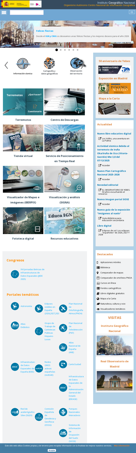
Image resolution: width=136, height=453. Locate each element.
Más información (121, 446)
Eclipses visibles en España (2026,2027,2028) (52, 308)
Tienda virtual (23, 156)
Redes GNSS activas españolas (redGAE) (50, 369)
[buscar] (27, 12)
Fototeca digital (23, 238)
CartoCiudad (75, 364)
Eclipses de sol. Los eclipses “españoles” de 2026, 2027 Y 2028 (114, 233)
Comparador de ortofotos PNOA (117, 278)
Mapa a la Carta (112, 299)
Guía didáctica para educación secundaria (117, 219)
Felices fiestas (44, 30)
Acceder (110, 166)
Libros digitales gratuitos (112, 293)
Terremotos (23, 120)
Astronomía (26, 306)
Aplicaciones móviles (110, 262)
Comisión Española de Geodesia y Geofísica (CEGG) (50, 417)
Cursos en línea (112, 283)
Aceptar (52, 450)
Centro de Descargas (65, 120)
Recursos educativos (64, 238)
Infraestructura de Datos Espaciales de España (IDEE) (28, 367)
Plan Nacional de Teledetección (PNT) (76, 328)
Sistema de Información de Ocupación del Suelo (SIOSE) (75, 433)
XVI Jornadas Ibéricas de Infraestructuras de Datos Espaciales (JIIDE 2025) (32, 274)
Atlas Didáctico (26, 325)
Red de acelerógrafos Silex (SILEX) (28, 412)
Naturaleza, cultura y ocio (117, 304)
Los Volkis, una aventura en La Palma (115, 140)
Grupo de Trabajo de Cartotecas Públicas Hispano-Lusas (50, 331)
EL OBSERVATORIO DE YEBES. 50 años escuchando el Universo (114, 192)
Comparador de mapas (115, 273)
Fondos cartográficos (114, 288)
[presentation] (6, 66)
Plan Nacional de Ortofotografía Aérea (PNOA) (76, 308)
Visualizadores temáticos (112, 308)
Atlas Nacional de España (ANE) (75, 347)
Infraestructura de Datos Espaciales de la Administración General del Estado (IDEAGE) (76, 388)
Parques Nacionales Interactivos (75, 412)
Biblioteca (109, 268)
